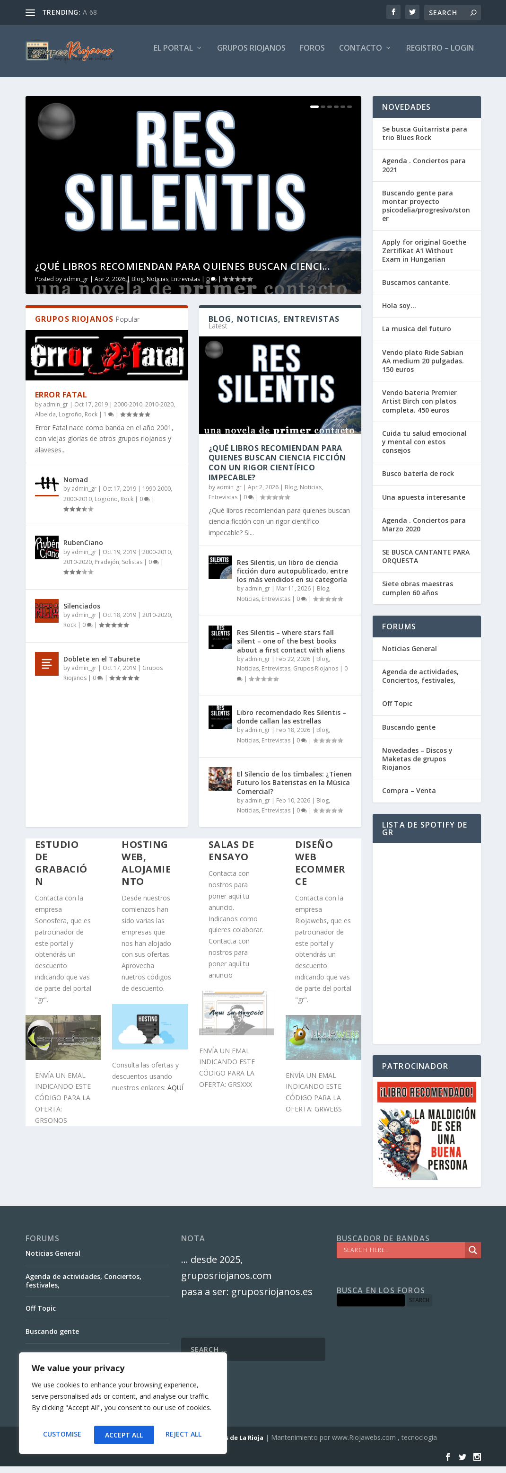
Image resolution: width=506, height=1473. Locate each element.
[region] (123, 1406)
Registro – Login (440, 55)
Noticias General (409, 655)
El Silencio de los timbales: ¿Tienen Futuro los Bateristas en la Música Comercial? (294, 789)
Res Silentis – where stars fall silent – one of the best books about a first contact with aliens (291, 648)
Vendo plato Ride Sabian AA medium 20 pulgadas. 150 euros (423, 367)
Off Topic (397, 710)
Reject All (123, 1434)
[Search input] (403, 1257)
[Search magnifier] (473, 1257)
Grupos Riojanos (315, 675)
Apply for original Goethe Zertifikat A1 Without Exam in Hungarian (424, 257)
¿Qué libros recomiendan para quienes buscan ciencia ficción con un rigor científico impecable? (277, 469)
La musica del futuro (416, 335)
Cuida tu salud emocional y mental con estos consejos (424, 448)
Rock (91, 421)
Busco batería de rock (418, 480)
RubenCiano (83, 549)
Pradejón (107, 569)
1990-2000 (156, 495)
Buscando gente (409, 733)
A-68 (90, 12)
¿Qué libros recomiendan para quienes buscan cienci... (183, 272)
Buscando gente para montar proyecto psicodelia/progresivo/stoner (426, 212)
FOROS (312, 55)
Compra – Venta (409, 797)
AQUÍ (175, 1094)
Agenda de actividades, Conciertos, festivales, (420, 682)
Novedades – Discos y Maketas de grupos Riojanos (417, 765)
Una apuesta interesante (423, 503)
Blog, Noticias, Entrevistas (165, 286)
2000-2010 (128, 411)
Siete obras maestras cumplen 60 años (417, 594)
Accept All (185, 1434)
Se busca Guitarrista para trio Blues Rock (424, 140)
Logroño (70, 421)
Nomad (75, 486)
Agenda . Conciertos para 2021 (424, 171)
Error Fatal (61, 401)
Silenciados (81, 612)
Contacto (360, 55)
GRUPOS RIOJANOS (251, 55)
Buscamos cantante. (416, 288)
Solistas (132, 569)
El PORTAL (173, 55)
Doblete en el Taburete (101, 665)
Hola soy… (399, 312)
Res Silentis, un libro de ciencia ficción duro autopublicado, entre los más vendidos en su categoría (292, 578)
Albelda (45, 421)
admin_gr (75, 286)
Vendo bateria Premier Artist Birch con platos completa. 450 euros (419, 408)
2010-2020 (159, 411)
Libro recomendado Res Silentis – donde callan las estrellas (291, 723)
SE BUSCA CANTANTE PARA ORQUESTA (426, 563)
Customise (61, 1434)
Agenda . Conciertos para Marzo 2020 (424, 531)
